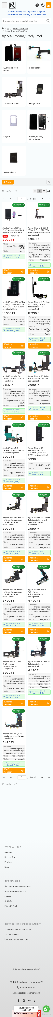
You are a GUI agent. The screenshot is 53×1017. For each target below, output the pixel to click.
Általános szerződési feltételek (18, 886)
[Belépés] (43, 5)
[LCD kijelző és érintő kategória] (14, 57)
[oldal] (22, 199)
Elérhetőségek (11, 906)
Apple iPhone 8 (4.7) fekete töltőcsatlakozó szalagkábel (13, 736)
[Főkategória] (3, 28)
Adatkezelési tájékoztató (15, 891)
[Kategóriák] (4, 5)
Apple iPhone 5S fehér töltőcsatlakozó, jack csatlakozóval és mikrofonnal (13, 521)
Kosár (7, 867)
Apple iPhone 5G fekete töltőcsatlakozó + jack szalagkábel (13, 450)
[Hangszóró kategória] (39, 92)
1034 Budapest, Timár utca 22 (18, 929)
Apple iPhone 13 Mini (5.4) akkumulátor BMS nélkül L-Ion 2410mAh (13, 230)
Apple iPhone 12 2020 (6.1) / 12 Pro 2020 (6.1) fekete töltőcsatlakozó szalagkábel (39, 231)
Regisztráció (10, 857)
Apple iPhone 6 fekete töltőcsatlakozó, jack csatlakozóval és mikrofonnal (13, 593)
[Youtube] (29, 1000)
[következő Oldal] (42, 199)
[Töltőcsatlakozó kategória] (14, 92)
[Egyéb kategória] (14, 126)
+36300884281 (38, 14)
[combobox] (26, 21)
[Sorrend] (48, 191)
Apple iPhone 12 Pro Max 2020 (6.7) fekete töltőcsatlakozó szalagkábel (39, 305)
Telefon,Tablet (8, 28)
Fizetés (8, 896)
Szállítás (8, 901)
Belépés (8, 852)
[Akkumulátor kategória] (14, 161)
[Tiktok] (34, 1000)
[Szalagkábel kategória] (39, 57)
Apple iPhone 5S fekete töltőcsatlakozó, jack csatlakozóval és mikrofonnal (39, 521)
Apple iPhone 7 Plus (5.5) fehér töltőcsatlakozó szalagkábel (37, 593)
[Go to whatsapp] (46, 1008)
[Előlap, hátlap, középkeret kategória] (39, 126)
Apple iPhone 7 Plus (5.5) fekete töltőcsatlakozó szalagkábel (12, 665)
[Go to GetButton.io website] (46, 1014)
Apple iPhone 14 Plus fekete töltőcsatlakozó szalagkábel (13, 378)
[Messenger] (24, 1000)
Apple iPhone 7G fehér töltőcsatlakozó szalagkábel (38, 664)
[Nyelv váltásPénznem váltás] (37, 5)
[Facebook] (18, 1000)
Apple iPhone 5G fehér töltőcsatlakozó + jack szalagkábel (38, 378)
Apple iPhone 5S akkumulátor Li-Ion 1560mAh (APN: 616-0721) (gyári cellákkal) (38, 451)
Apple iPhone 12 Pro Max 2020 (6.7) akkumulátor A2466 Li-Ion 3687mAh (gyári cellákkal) (14, 305)
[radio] (35, 191)
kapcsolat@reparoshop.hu (16, 939)
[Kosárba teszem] (14, 271)
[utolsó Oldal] (49, 199)
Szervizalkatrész (20, 28)
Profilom (8, 862)
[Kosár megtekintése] (48, 5)
